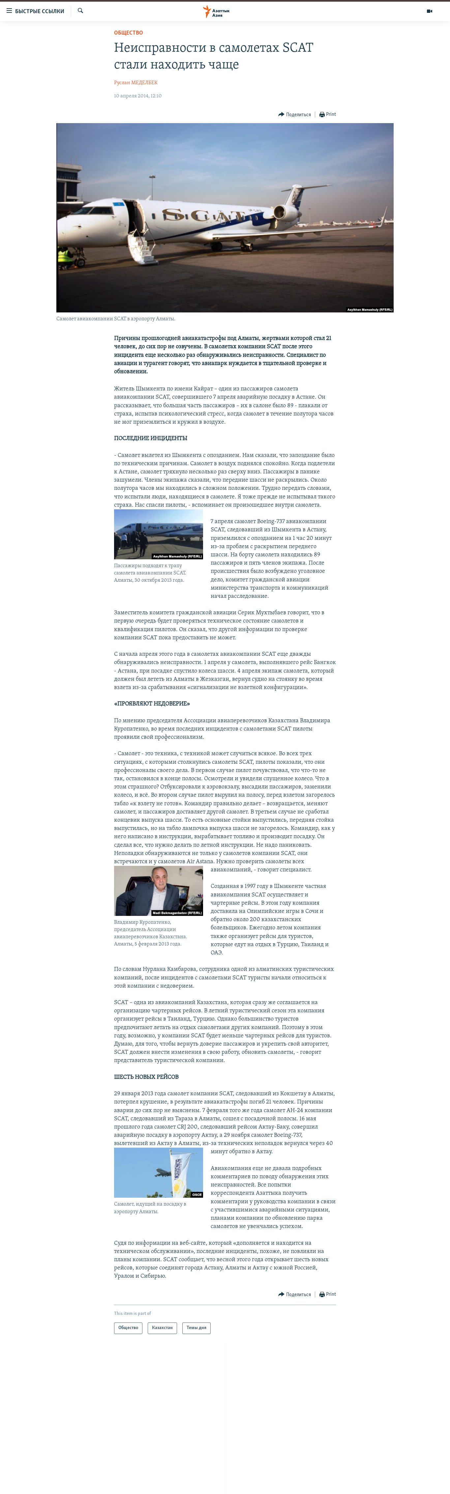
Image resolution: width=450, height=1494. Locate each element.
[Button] (294, 114)
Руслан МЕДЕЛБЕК (136, 83)
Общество (128, 33)
